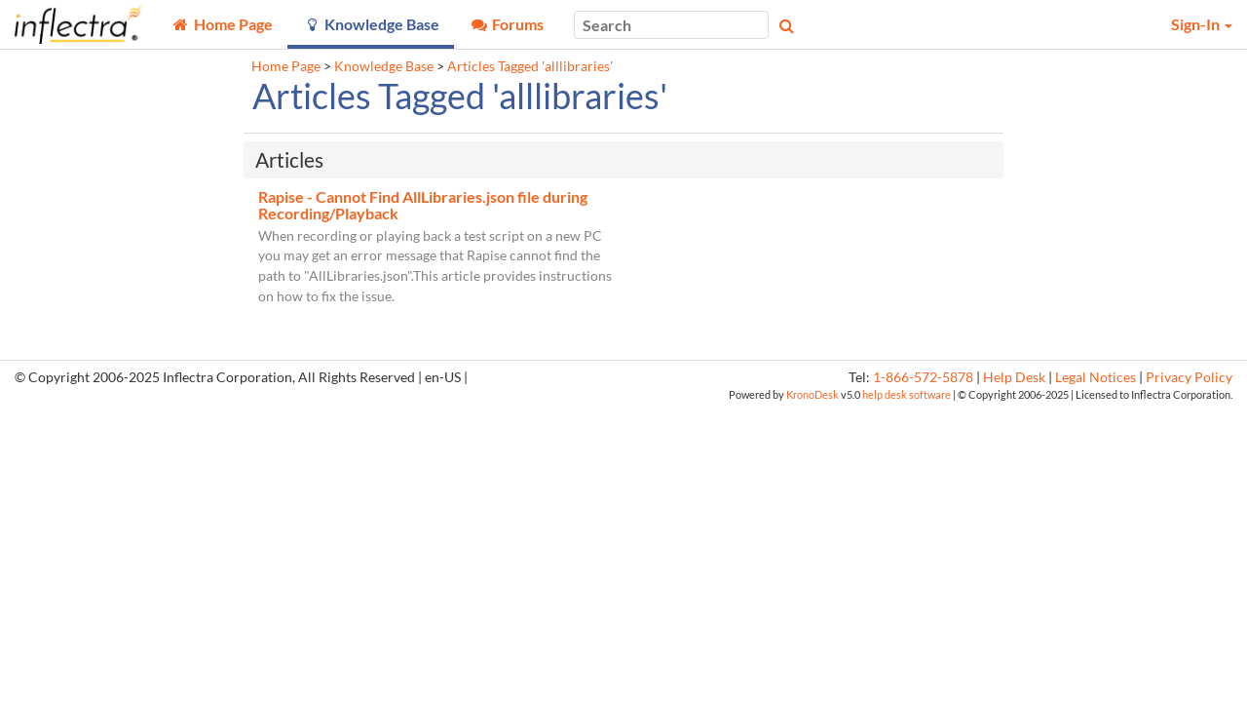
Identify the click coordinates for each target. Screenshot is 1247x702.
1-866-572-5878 (923, 377)
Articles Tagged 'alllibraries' (530, 66)
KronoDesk (812, 394)
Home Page (286, 66)
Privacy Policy (1189, 377)
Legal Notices (1095, 377)
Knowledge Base (384, 66)
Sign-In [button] (1201, 24)
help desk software (906, 394)
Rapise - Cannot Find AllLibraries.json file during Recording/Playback (422, 205)
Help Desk (1014, 377)
